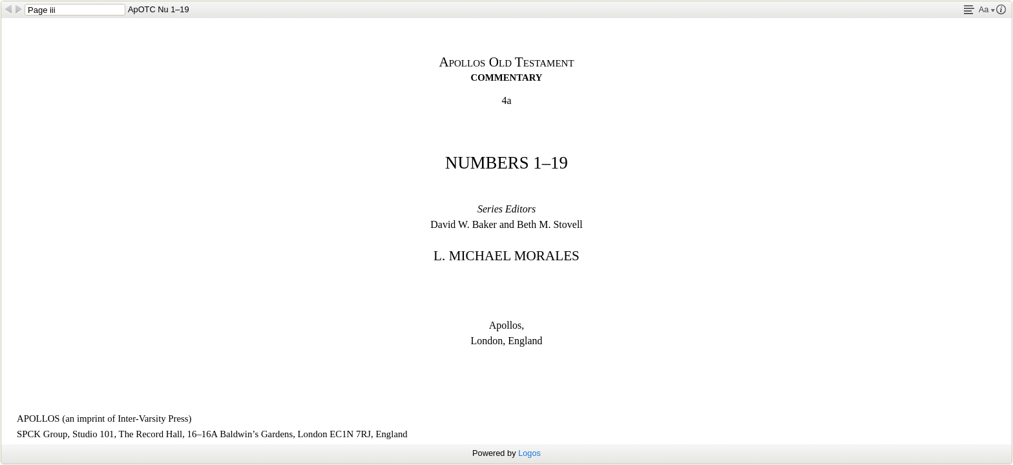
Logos (529, 453)
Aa (987, 9)
